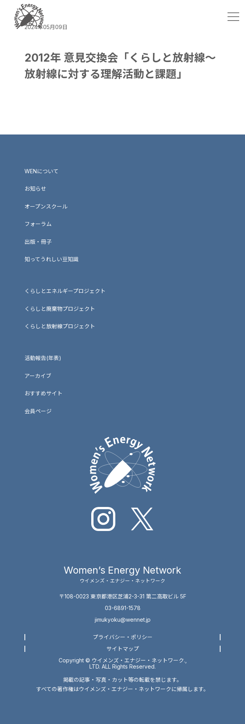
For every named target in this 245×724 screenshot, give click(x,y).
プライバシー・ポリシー (123, 637)
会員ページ (38, 411)
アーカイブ (37, 375)
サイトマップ (122, 648)
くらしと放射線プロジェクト (59, 326)
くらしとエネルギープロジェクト (65, 291)
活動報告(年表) (42, 358)
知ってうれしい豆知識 (51, 259)
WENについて (41, 171)
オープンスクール (46, 206)
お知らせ (35, 188)
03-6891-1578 (123, 608)
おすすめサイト (43, 393)
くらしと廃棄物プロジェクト (59, 308)
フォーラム (38, 224)
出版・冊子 (38, 241)
